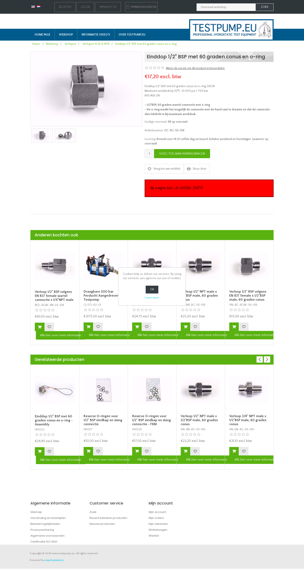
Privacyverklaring (42, 530)
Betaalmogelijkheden (45, 524)
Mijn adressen (158, 524)
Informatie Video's (95, 34)
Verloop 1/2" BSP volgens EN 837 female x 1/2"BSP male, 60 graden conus (247, 296)
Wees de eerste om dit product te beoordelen (195, 68)
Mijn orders (156, 518)
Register (65, 7)
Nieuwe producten (102, 524)
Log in (85, 7)
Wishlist (154, 536)
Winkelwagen (158, 530)
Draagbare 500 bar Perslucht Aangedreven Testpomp (101, 296)
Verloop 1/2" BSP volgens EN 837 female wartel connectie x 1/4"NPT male (54, 296)
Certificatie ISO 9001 (43, 542)
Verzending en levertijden (48, 518)
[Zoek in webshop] (226, 7)
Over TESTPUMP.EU (132, 34)
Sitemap (36, 512)
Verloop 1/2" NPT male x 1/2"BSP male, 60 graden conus (199, 296)
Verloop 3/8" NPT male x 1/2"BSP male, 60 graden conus (247, 420)
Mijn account (157, 512)
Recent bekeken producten (108, 518)
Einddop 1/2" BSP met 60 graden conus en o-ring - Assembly (54, 420)
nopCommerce (54, 560)
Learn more (152, 297)
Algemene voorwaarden (47, 536)
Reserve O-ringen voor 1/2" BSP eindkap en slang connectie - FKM (151, 420)
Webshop (66, 34)
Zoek (93, 512)
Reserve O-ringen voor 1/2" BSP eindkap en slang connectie (103, 420)
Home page (42, 34)
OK (152, 289)
